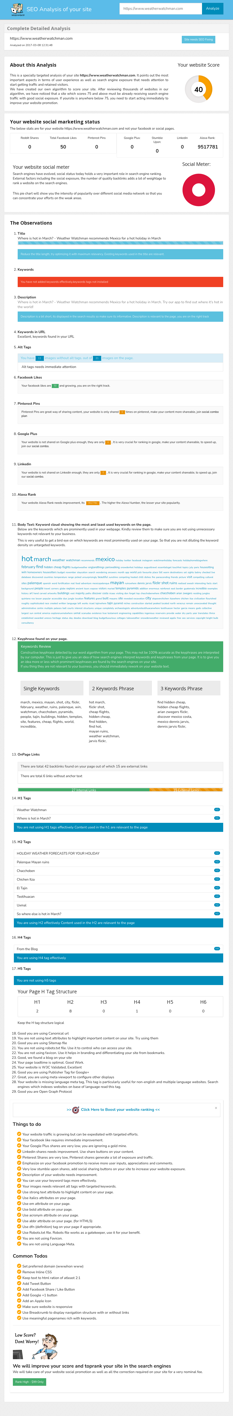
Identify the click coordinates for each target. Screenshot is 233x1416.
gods (198, 608)
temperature (60, 577)
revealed (128, 598)
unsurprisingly (89, 577)
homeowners (34, 572)
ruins (173, 583)
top (138, 593)
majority (79, 593)
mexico (105, 559)
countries (48, 577)
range (71, 577)
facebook (136, 560)
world (133, 572)
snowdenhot (127, 567)
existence (97, 613)
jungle (71, 598)
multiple (48, 608)
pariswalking (112, 567)
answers (112, 572)
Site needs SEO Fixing (198, 39)
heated (134, 577)
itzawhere (175, 598)
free (179, 618)
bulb (215, 618)
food (78, 583)
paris (196, 567)
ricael (92, 603)
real (73, 583)
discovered (37, 577)
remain (189, 603)
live (213, 572)
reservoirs (160, 613)
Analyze (212, 8)
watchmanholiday (163, 560)
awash (190, 583)
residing (197, 593)
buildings (63, 593)
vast (72, 593)
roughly (25, 603)
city (148, 598)
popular (47, 598)
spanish (47, 583)
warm (166, 572)
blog (96, 618)
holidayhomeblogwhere (195, 560)
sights (191, 572)
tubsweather (133, 618)
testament (113, 613)
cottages (121, 618)
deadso (77, 618)
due (65, 598)
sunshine (113, 577)
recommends (87, 560)
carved (43, 593)
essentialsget (164, 567)
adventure (86, 583)
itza (191, 598)
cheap (57, 567)
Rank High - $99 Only (29, 1382)
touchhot (177, 567)
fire (153, 577)
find (39, 566)
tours (86, 588)
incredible (201, 588)
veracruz (180, 603)
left (79, 603)
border (179, 588)
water (178, 613)
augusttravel (150, 567)
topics (185, 567)
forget (132, 593)
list (160, 572)
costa (105, 593)
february (28, 566)
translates (203, 613)
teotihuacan (167, 608)
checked (206, 572)
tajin (110, 603)
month (121, 572)
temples (120, 588)
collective (207, 608)
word (54, 583)
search (91, 572)
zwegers (187, 593)
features (89, 598)
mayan (117, 583)
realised (182, 583)
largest (25, 613)
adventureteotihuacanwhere (145, 608)
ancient (79, 588)
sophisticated (37, 603)
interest (79, 608)
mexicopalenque (100, 583)
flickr (156, 582)
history (25, 593)
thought (212, 603)
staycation (82, 572)
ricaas (112, 593)
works (85, 603)
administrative (29, 608)
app (127, 572)
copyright (200, 618)
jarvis (149, 583)
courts (70, 608)
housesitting (207, 567)
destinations (176, 572)
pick (140, 572)
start (215, 583)
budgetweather (79, 567)
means (191, 608)
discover (96, 593)
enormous (154, 588)
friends (174, 577)
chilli (141, 577)
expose (94, 588)
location (79, 598)
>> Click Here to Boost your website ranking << (113, 1109)
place (155, 572)
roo (33, 598)
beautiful (103, 577)
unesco (48, 618)
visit (189, 577)
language (72, 603)
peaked (157, 603)
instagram (147, 560)
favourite (147, 572)
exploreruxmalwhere (62, 613)
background (28, 588)
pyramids (133, 588)
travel (47, 588)
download (87, 618)
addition (144, 588)
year (195, 613)
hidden (48, 567)
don (126, 593)
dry (183, 613)
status (65, 618)
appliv (173, 618)
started (148, 603)
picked (78, 577)
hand (36, 593)
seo (184, 618)
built (106, 598)
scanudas (86, 613)
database (26, 577)
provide (170, 613)
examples (213, 588)
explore (70, 588)
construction (137, 603)
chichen (185, 598)
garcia (184, 608)
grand (99, 598)
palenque (35, 583)
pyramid (118, 603)
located (165, 603)
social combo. (40, 446)
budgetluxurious (107, 618)
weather (58, 560)
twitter (127, 560)
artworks (52, 593)
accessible (57, 598)
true (105, 613)
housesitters (50, 572)
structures (88, 608)
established (27, 618)
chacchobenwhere (150, 593)
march (42, 559)
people (38, 588)
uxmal (76, 613)
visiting (119, 593)
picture (182, 577)
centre (40, 608)
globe (63, 588)
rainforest (165, 588)
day (71, 618)
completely (108, 608)
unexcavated (200, 603)
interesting (200, 583)
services (190, 618)
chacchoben (167, 593)
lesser (39, 598)
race (47, 603)
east (173, 588)
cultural (209, 577)
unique (98, 608)
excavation (139, 598)
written (62, 603)
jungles (206, 593)
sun (31, 613)
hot (27, 558)
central (37, 613)
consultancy (28, 622)
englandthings (96, 567)
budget (61, 572)
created (54, 603)
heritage (56, 618)
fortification (64, 583)
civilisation (199, 598)
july (191, 567)
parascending (163, 577)
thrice (212, 613)
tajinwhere (100, 603)
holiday (119, 560)
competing (124, 577)
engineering (125, 613)
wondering (101, 572)
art (31, 593)
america (46, 613)
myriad (111, 588)
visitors (103, 588)
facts (209, 583)
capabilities (138, 613)
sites (24, 583)
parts (189, 613)
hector (177, 608)
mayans (113, 598)
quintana (26, 598)
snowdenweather (149, 618)
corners (55, 588)
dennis (141, 583)
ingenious (150, 613)
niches (127, 603)
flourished (211, 598)
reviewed (164, 618)
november (71, 572)
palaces (58, 608)
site (120, 598)
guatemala (189, 588)
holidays (138, 567)
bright (209, 618)
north (173, 603)
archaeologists (122, 608)
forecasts (177, 560)
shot (165, 582)
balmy (198, 572)
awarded (38, 618)
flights (66, 567)
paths (88, 593)
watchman (73, 560)
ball (64, 608)
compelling (199, 577)
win (24, 572)
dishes (147, 577)
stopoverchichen (160, 598)
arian (179, 593)
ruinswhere (130, 583)
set (185, 572)
